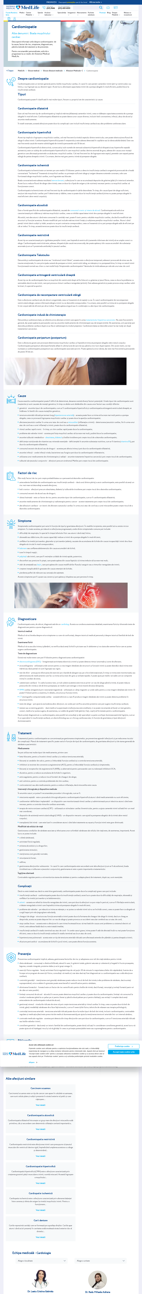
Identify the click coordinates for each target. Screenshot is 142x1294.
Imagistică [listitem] (71, 13)
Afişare (31, 1290)
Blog (109, 13)
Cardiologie (44, 1154)
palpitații (23, 556)
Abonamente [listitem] (81, 13)
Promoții (102, 13)
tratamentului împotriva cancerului (100, 320)
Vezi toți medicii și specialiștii (71, 1248)
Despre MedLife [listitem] (115, 14)
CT (20, 697)
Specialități (62, 13)
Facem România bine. (11, 14)
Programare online (127, 7)
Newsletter (94, 7)
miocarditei (73, 422)
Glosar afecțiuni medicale (52, 71)
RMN (21, 690)
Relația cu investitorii (128, 14)
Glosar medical (33, 71)
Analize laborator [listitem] (48, 14)
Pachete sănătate (91, 14)
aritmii (22, 902)
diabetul (58, 437)
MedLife (21, 71)
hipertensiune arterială (64, 415)
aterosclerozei (58, 180)
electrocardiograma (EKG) (30, 661)
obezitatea (49, 437)
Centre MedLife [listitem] (29, 14)
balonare (23, 548)
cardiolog (65, 624)
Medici (21, 13)
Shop (101, 7)
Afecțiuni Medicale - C (74, 71)
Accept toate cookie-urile (124, 1279)
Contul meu (116, 7)
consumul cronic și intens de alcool (85, 210)
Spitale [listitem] (40, 13)
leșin (39, 564)
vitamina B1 (125, 441)
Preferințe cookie (124, 1273)
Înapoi (10, 71)
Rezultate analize (109, 7)
